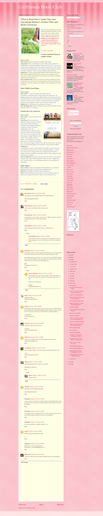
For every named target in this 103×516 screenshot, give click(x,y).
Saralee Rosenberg (71, 200)
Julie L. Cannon (70, 171)
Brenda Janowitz (28, 205)
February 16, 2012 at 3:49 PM (35, 431)
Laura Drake (69, 176)
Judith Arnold (70, 169)
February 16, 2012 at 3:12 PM (36, 386)
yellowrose (26, 337)
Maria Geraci (70, 187)
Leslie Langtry (70, 180)
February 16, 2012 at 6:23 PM (37, 443)
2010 (69, 364)
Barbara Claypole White (72, 147)
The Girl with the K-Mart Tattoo (77, 301)
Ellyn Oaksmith (70, 161)
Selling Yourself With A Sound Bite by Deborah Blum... (76, 324)
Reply (25, 201)
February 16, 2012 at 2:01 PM (34, 295)
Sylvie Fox (69, 204)
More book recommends (75, 332)
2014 (69, 255)
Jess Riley (69, 167)
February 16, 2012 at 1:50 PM (43, 236)
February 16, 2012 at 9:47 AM (39, 215)
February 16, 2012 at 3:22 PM (37, 411)
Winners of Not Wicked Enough (77, 321)
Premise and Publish (74, 307)
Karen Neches (70, 174)
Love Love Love (73, 330)
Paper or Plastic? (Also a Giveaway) (75, 343)
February (72, 285)
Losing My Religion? (74, 315)
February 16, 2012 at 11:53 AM (37, 250)
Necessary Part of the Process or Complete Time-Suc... (77, 355)
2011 (69, 361)
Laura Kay (27, 323)
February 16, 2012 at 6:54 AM (38, 193)
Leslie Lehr (69, 182)
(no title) (75, 95)
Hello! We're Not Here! (72, 74)
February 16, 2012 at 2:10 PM (36, 323)
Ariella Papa (69, 145)
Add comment (24, 462)
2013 (69, 257)
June (71, 276)
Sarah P (26, 431)
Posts (69, 111)
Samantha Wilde (70, 195)
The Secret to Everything (75, 313)
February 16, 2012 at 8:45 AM (39, 205)
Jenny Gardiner (70, 165)
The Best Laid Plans (77, 53)
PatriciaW (26, 386)
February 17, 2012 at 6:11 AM (39, 375)
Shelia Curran (70, 202)
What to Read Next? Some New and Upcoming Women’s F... (77, 318)
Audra (26, 295)
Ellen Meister (70, 158)
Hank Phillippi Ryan (71, 163)
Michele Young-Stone (71, 193)
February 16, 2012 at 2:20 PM (36, 337)
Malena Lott (27, 454)
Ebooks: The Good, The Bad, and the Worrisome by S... (77, 298)
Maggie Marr (70, 185)
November (72, 264)
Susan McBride (28, 225)
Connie (26, 306)
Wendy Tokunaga (71, 206)
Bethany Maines (70, 150)
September (72, 269)
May (71, 278)
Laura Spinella (70, 178)
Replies (27, 233)
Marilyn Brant (70, 189)
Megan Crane (70, 191)
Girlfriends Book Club (40, 7)
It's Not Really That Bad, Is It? (76, 348)
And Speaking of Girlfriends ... (76, 346)
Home (41, 504)
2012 (69, 259)
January (72, 358)
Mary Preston (27, 193)
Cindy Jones (69, 156)
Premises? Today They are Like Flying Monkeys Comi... (77, 292)
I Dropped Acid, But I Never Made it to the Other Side (76, 339)
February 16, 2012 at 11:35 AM (39, 225)
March (71, 283)
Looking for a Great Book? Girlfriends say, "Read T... (76, 335)
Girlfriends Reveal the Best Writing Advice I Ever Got (76, 351)
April (71, 280)
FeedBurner (78, 128)
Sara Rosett (69, 198)
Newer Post (22, 504)
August (71, 271)
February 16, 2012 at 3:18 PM (37, 399)
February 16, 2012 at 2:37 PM (35, 361)
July (71, 273)
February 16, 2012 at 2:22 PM (38, 348)
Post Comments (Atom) (30, 508)
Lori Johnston (27, 348)
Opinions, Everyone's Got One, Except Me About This (76, 304)
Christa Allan (70, 154)
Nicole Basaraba (28, 215)
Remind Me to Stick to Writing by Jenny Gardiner (78, 85)
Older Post (60, 504)
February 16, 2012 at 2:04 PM (35, 306)
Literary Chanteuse (33, 273)
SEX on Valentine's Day (75, 327)
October (72, 266)
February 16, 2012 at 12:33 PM (45, 273)
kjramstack (27, 250)
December (72, 261)
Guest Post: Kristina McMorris (76, 295)
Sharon (26, 361)
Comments (71, 114)
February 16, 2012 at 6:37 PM (37, 454)
